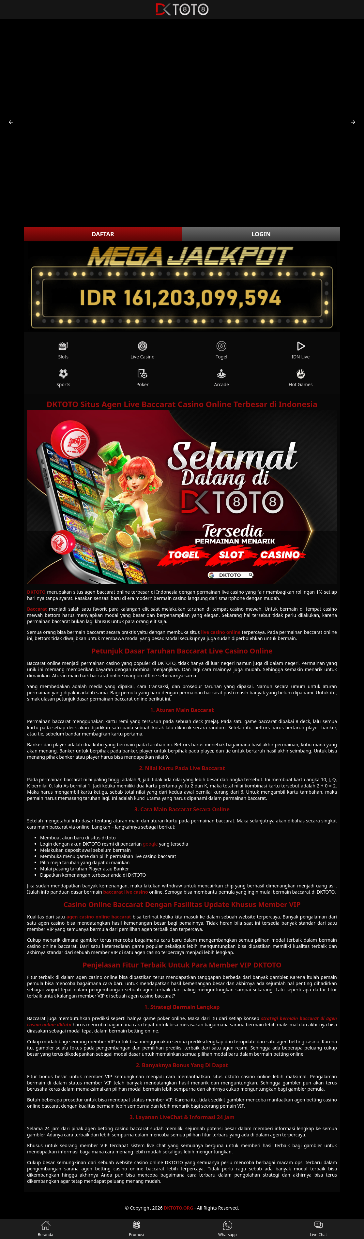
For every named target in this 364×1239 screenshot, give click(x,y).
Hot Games (300, 378)
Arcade (221, 378)
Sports (63, 378)
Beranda (45, 1228)
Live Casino (142, 350)
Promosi (136, 1228)
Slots (63, 350)
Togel (221, 350)
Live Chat (318, 1228)
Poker (142, 378)
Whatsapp (227, 1228)
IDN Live (301, 350)
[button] (10, 122)
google (150, 844)
